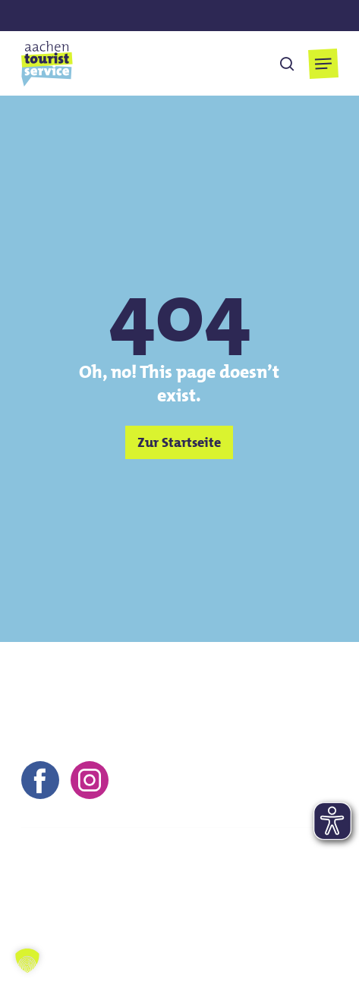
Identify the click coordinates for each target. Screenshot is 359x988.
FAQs (35, 917)
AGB (180, 896)
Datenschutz (249, 896)
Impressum (116, 896)
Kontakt (43, 896)
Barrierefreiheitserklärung (142, 917)
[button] (323, 63)
